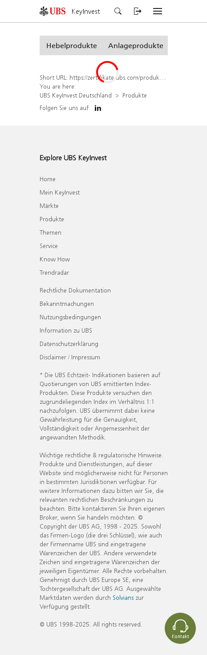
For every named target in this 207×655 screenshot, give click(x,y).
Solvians (123, 597)
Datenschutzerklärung (69, 343)
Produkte (134, 95)
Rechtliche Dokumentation (75, 290)
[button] (72, 45)
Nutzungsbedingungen (70, 317)
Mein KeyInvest (60, 192)
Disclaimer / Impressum (70, 357)
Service (49, 245)
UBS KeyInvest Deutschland (76, 95)
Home (48, 179)
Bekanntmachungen (67, 303)
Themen (50, 232)
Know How (55, 259)
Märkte (49, 205)
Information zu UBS (66, 330)
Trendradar (54, 272)
